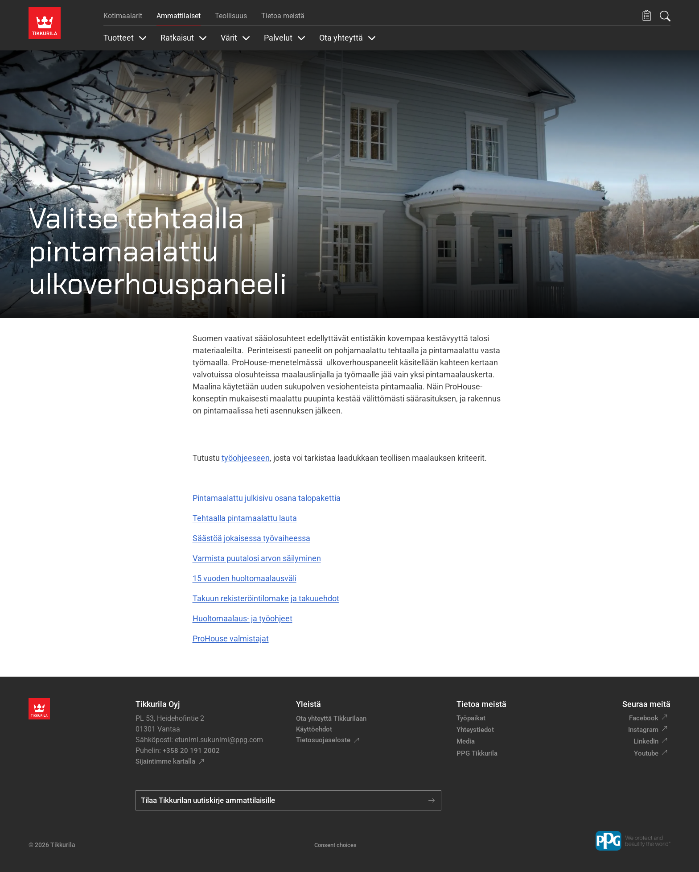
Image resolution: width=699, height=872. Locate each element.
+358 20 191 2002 (191, 751)
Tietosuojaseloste (323, 740)
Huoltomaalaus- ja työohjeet (242, 618)
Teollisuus (231, 16)
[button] (647, 16)
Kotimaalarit (122, 16)
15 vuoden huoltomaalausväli (244, 578)
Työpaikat (470, 718)
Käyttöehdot (314, 729)
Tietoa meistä (282, 16)
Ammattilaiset (178, 16)
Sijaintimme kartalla (165, 761)
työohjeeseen (246, 458)
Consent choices (335, 845)
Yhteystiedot (475, 730)
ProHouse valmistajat (231, 638)
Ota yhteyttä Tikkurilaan (331, 719)
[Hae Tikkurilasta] (665, 16)
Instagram (643, 730)
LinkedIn (645, 741)
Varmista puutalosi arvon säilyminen (257, 558)
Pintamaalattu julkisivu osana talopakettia (267, 498)
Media (465, 741)
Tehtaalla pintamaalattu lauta (245, 518)
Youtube (646, 753)
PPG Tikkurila (477, 753)
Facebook (643, 718)
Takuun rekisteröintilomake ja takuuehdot (266, 598)
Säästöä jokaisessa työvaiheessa (251, 538)
